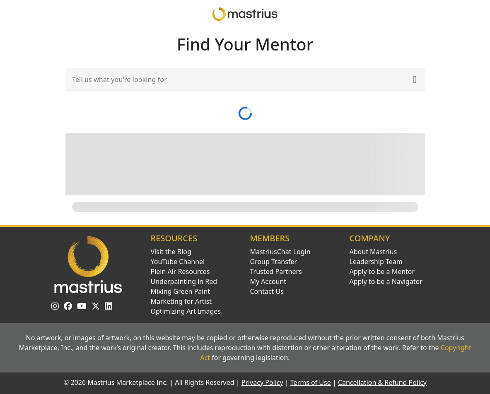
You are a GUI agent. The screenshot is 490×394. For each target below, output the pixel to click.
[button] (415, 79)
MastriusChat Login (280, 251)
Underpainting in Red (184, 281)
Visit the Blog (171, 251)
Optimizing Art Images (186, 311)
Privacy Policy (262, 382)
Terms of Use (310, 382)
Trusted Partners (276, 271)
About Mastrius (373, 251)
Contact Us (267, 291)
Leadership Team (376, 261)
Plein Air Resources (180, 271)
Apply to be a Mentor (382, 271)
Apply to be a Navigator (386, 281)
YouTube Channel (178, 261)
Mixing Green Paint (180, 291)
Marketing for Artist (181, 301)
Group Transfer (273, 261)
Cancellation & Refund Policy (382, 382)
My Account (268, 281)
